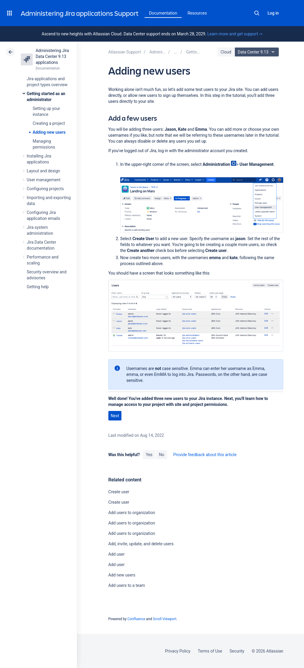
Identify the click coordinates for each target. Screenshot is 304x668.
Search (257, 13)
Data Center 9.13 (257, 52)
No (161, 454)
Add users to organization (131, 512)
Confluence (136, 619)
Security (236, 651)
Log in (273, 13)
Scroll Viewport (164, 619)
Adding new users (49, 132)
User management (43, 179)
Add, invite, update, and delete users (141, 543)
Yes (149, 454)
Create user (118, 491)
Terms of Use (210, 651)
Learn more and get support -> (234, 33)
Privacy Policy (177, 651)
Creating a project (49, 123)
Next (115, 415)
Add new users (121, 575)
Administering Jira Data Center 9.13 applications (52, 56)
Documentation (163, 13)
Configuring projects (45, 188)
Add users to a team (126, 585)
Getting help (38, 286)
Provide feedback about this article (204, 454)
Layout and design (43, 170)
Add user (116, 554)
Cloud (226, 52)
